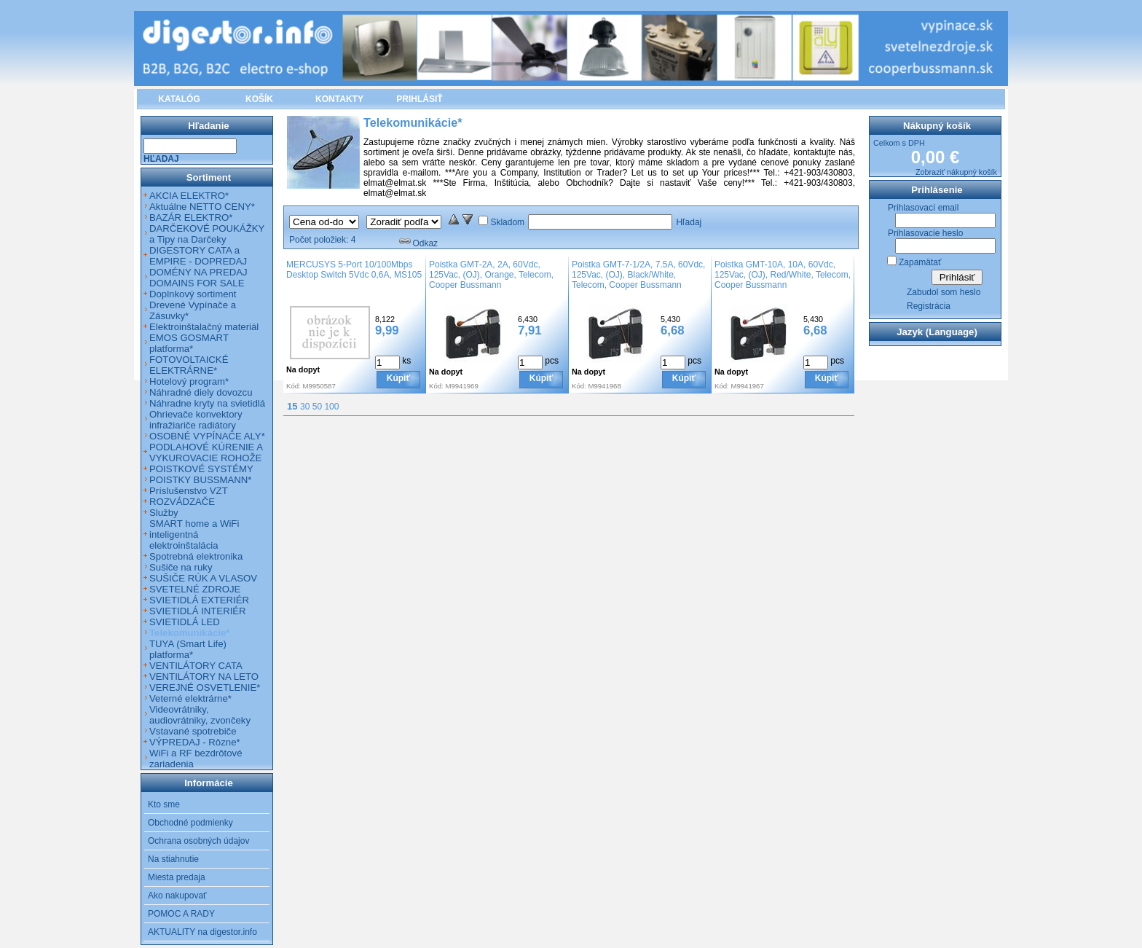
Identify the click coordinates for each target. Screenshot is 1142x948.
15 (292, 406)
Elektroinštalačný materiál (204, 326)
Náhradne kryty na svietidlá (207, 403)
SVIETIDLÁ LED (184, 621)
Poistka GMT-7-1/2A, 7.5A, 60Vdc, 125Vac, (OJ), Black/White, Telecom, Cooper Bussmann (638, 274)
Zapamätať (920, 262)
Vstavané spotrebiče (193, 731)
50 (317, 406)
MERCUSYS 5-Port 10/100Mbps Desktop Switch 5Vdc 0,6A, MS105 (354, 269)
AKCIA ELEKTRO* (189, 195)
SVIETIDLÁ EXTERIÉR (199, 600)
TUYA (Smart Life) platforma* (188, 649)
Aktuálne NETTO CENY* (202, 206)
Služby (163, 512)
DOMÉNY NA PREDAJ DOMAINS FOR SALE (198, 278)
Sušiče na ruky (181, 567)
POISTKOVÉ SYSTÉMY (201, 468)
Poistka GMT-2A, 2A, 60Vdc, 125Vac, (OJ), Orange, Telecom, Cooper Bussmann (491, 274)
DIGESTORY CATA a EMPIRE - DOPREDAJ (198, 256)
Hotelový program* (189, 381)
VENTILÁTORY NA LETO (204, 676)
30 (305, 406)
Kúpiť (398, 378)
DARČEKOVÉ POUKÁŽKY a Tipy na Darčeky (206, 234)
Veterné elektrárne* (190, 698)
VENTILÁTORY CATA (196, 665)
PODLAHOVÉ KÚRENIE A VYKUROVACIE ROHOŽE (205, 452)
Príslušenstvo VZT (188, 490)
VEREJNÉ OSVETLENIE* (204, 687)
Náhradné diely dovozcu (201, 392)
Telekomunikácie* (189, 632)
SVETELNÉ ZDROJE (194, 589)
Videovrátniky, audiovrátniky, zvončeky (200, 715)
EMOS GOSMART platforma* (189, 343)
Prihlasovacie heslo (925, 233)
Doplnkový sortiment (192, 294)
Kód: (293, 386)
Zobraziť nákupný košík (956, 172)
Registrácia (928, 306)
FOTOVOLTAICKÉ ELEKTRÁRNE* (188, 365)
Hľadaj (688, 222)
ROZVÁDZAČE (182, 501)
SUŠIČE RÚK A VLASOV (203, 578)
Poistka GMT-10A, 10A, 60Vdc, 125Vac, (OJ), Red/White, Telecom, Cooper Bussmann (782, 274)
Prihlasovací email (923, 208)
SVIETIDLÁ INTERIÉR (197, 611)
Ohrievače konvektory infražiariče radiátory (196, 420)
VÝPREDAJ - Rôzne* (194, 742)
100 (331, 406)
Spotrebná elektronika (196, 556)
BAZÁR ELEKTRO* (190, 217)
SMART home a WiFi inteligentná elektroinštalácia (194, 534)
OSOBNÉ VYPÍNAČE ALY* (207, 436)
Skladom (507, 222)
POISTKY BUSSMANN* (200, 479)
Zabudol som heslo (943, 292)
